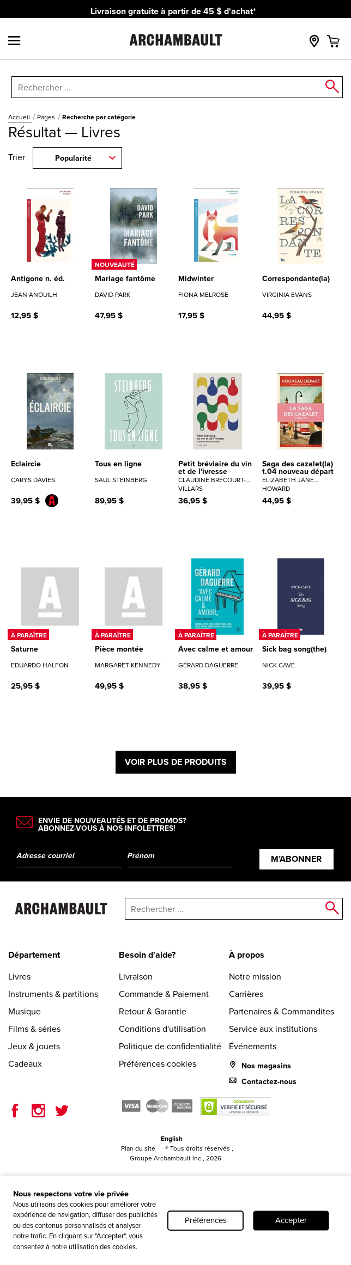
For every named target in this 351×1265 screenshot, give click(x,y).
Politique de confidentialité (170, 1046)
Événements (252, 1046)
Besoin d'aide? (147, 954)
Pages (47, 117)
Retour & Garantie (152, 1011)
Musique (24, 1011)
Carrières (246, 994)
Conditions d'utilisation (162, 1029)
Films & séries (34, 1029)
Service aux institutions (273, 1029)
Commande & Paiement (164, 994)
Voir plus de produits (176, 762)
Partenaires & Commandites (281, 1011)
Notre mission (255, 976)
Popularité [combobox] (73, 158)
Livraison (136, 976)
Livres (19, 976)
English (172, 1139)
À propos (246, 954)
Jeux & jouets (34, 1046)
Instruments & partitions (53, 994)
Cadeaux (25, 1063)
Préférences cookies (157, 1063)
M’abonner (296, 859)
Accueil (20, 117)
